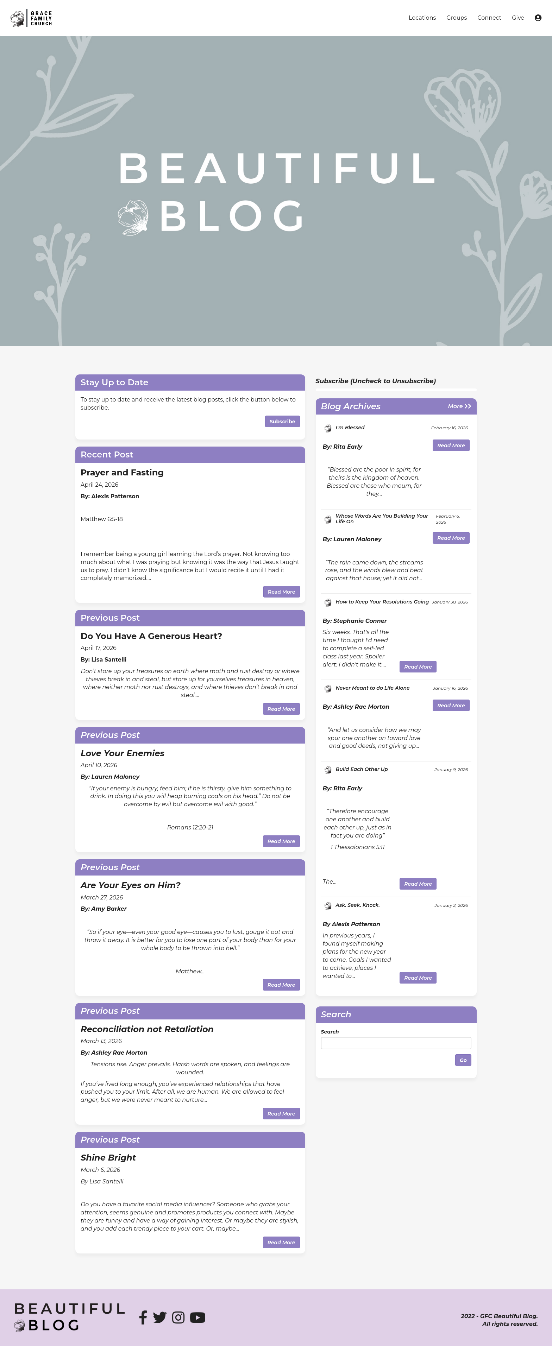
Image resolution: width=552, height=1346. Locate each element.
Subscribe (282, 421)
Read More (281, 592)
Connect (489, 17)
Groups (456, 17)
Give (518, 17)
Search (330, 1032)
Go (463, 1060)
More (459, 406)
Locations (422, 17)
